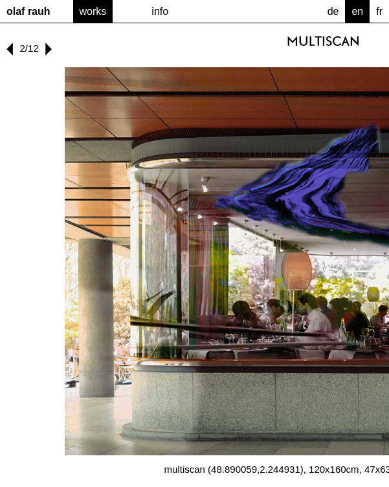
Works (93, 11)
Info (159, 11)
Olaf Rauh (28, 11)
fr (379, 11)
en (357, 11)
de (333, 11)
